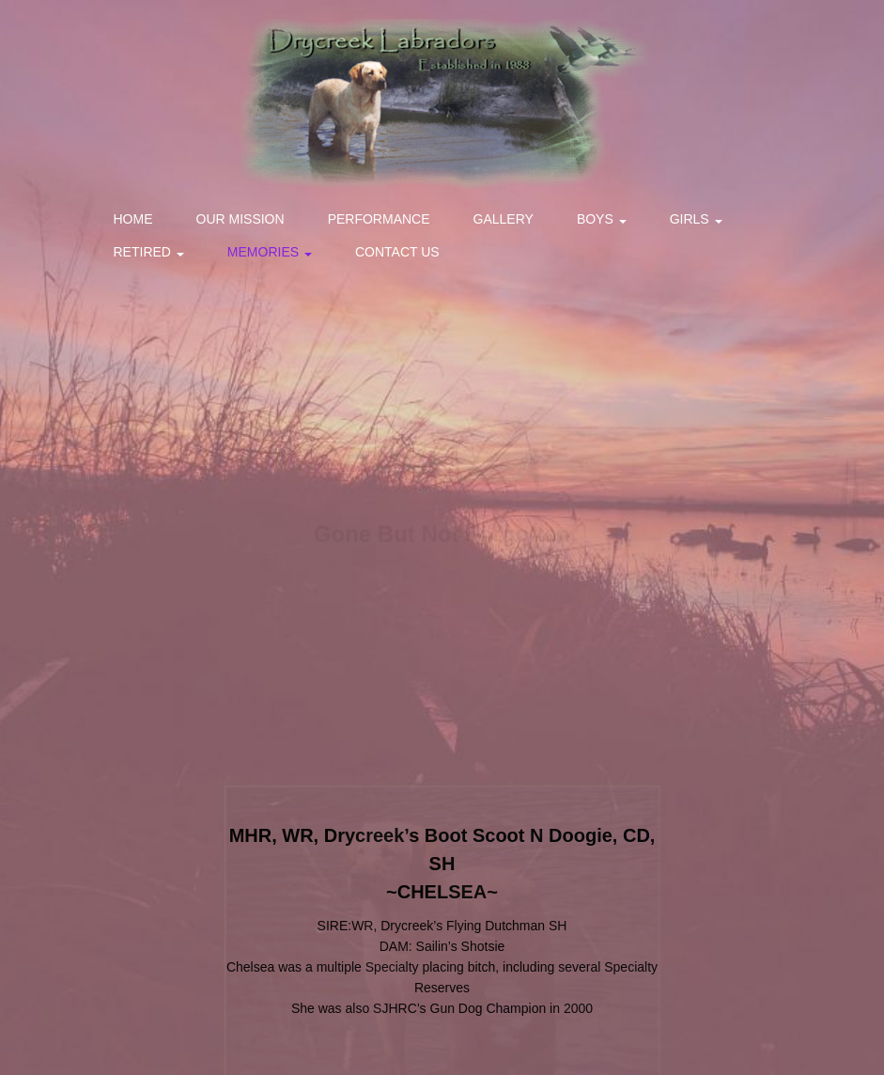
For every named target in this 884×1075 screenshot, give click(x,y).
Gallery (503, 218)
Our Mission (240, 218)
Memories (269, 251)
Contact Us (397, 251)
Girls (696, 218)
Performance (379, 218)
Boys (602, 218)
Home (133, 218)
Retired (149, 251)
